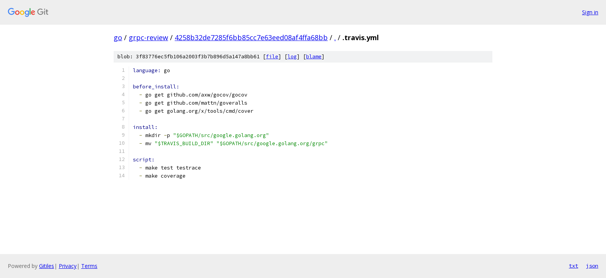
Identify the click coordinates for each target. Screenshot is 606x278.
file (272, 56)
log (292, 56)
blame (314, 56)
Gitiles (46, 266)
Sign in (590, 12)
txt (573, 265)
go (118, 37)
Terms (89, 266)
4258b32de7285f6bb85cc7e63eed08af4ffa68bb (251, 37)
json (592, 265)
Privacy (68, 266)
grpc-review (148, 37)
